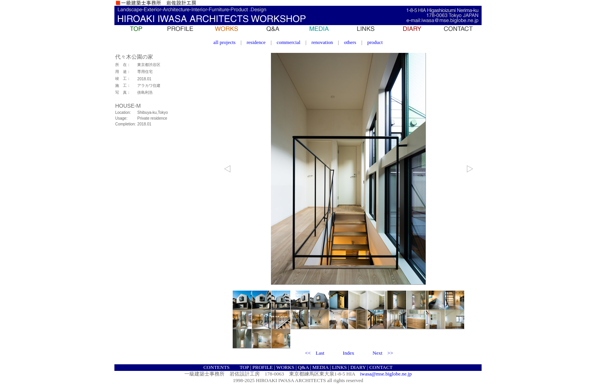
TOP (244, 367)
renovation (322, 42)
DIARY (358, 367)
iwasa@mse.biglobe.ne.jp (386, 374)
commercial (288, 42)
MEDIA (320, 367)
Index (348, 353)
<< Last (314, 353)
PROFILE (262, 367)
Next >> (383, 353)
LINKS (339, 367)
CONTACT (380, 367)
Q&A (303, 367)
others (350, 42)
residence (256, 42)
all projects (224, 42)
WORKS (285, 367)
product (375, 42)
